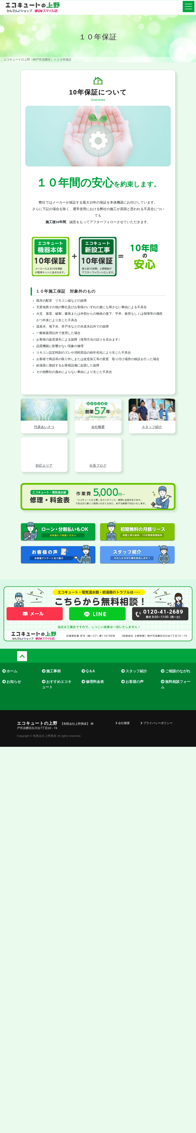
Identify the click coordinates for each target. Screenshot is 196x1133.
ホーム (9, 693)
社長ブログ (98, 487)
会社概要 (98, 449)
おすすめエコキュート (56, 706)
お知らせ (11, 704)
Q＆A (88, 693)
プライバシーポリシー (157, 745)
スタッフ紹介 (152, 449)
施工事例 (51, 693)
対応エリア (44, 487)
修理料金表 (93, 704)
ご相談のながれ (175, 693)
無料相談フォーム (175, 706)
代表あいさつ (44, 449)
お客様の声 (132, 704)
